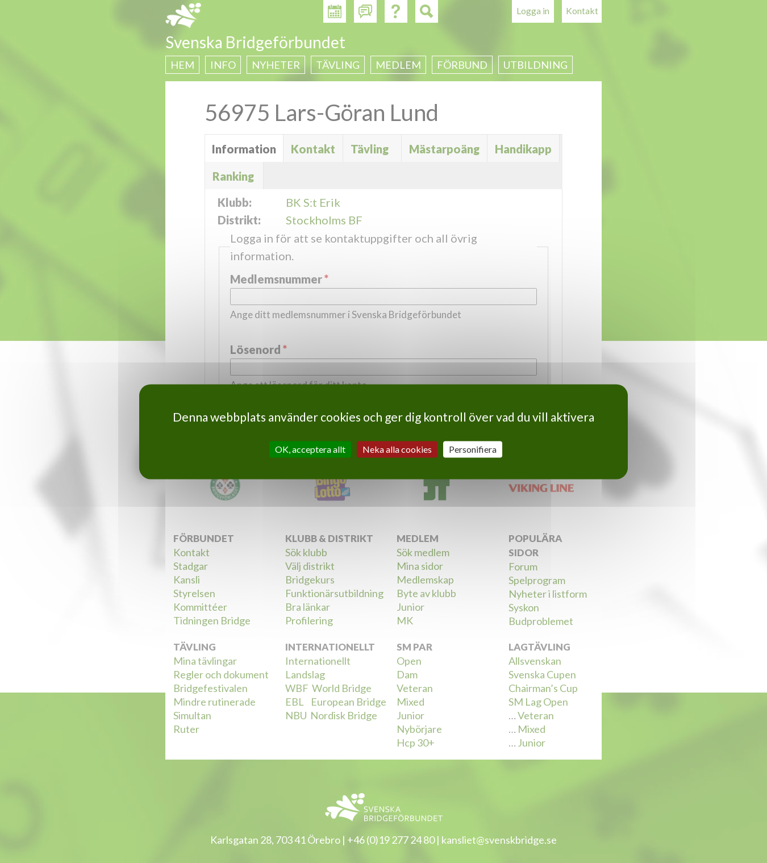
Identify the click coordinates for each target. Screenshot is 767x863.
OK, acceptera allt (310, 449)
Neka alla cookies (397, 449)
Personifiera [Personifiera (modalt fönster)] (473, 449)
